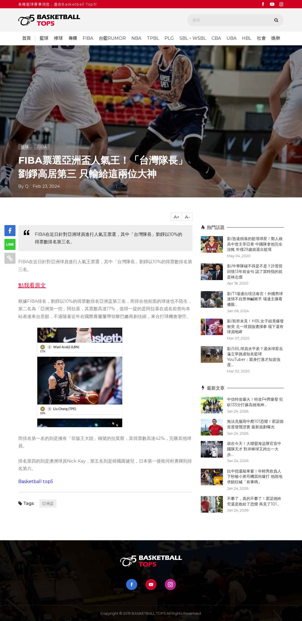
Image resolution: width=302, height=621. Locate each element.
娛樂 (275, 38)
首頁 (26, 38)
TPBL (153, 38)
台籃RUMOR (112, 38)
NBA (136, 38)
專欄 (72, 38)
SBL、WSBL (192, 38)
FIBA (88, 38)
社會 (261, 38)
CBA (216, 38)
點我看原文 (32, 285)
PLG (169, 38)
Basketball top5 (35, 481)
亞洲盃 (48, 503)
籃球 (44, 38)
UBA (231, 38)
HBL (246, 38)
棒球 (58, 38)
